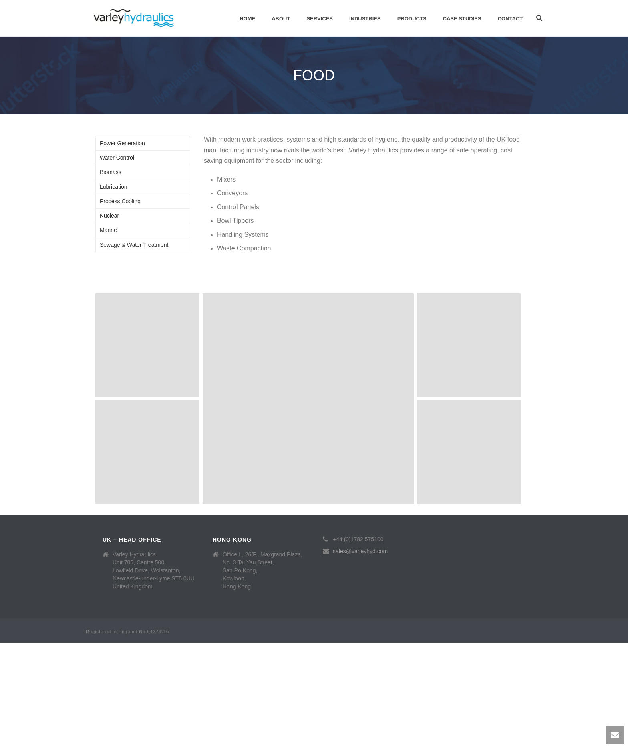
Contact (510, 19)
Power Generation (122, 143)
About (281, 19)
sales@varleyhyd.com (360, 551)
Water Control (117, 157)
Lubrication (113, 187)
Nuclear (109, 215)
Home (247, 19)
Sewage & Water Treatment (134, 245)
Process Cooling (120, 201)
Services (319, 19)
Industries (365, 19)
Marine (108, 230)
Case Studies (462, 19)
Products (412, 19)
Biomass (110, 172)
